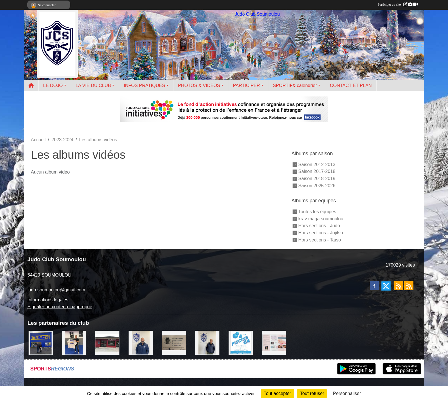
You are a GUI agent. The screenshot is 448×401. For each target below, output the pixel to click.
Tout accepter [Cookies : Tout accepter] (277, 393)
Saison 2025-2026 (316, 185)
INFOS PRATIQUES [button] (144, 85)
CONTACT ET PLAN (351, 85)
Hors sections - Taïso (319, 239)
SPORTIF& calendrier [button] (295, 85)
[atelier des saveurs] (107, 342)
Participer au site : (398, 5)
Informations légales (47, 299)
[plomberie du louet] (141, 342)
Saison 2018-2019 (316, 178)
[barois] (174, 342)
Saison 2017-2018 (316, 171)
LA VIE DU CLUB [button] (93, 85)
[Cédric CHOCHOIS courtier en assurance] (207, 342)
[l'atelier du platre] (74, 342)
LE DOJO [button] (53, 85)
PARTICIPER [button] (246, 85)
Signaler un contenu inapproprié (59, 306)
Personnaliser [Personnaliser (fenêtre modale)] (347, 393)
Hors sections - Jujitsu (320, 232)
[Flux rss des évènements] (408, 285)
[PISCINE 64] (241, 342)
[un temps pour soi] (274, 342)
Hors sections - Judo (319, 225)
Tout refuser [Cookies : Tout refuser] (312, 393)
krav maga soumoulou (320, 218)
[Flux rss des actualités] (398, 285)
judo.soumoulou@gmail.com (56, 289)
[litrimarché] (41, 342)
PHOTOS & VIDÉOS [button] (199, 85)
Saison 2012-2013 (316, 164)
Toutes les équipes (317, 211)
